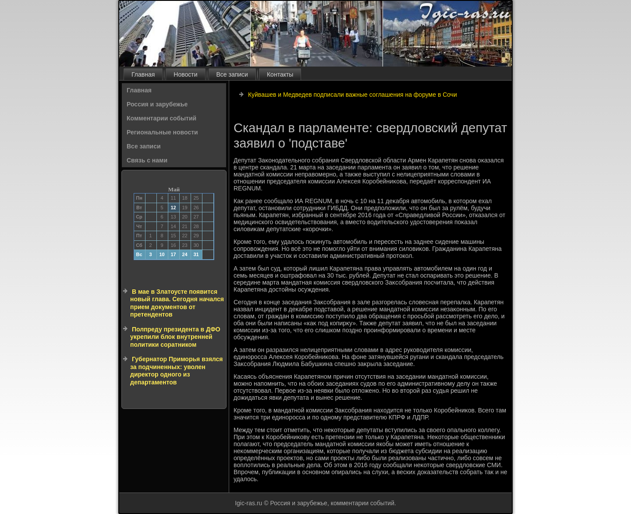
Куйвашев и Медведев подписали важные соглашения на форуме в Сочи (352, 94)
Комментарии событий (161, 118)
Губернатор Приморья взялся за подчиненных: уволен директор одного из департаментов (176, 371)
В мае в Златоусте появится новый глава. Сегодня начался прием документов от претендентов (177, 303)
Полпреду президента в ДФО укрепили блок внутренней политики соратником (175, 337)
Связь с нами (147, 160)
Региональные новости (162, 132)
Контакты (280, 74)
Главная (143, 74)
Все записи (232, 74)
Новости (185, 74)
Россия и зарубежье (157, 104)
